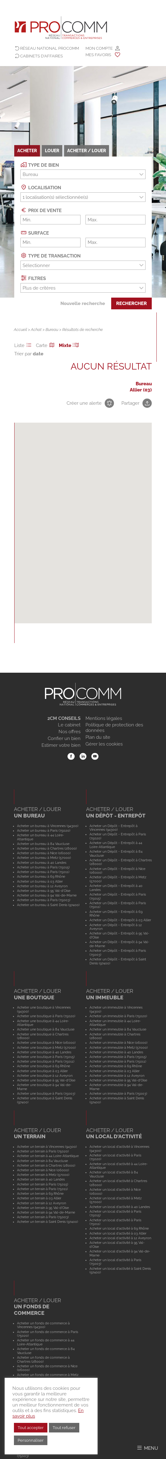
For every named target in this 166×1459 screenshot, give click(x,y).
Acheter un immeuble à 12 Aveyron (117, 1075)
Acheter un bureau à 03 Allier (40, 881)
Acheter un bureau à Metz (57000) (44, 857)
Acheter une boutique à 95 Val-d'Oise (46, 1080)
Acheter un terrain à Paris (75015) (42, 1184)
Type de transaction (50, 255)
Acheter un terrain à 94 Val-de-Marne (46, 1212)
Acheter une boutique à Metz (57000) (46, 1047)
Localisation (40, 187)
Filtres (33, 278)
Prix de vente (41, 210)
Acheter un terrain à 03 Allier (39, 1198)
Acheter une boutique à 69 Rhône (43, 1066)
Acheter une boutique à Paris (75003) (46, 1093)
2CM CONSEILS (64, 718)
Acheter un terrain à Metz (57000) (43, 1175)
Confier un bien (64, 738)
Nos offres (70, 731)
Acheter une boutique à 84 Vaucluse (45, 1029)
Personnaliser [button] (31, 1440)
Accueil (20, 329)
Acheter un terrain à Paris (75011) (42, 1189)
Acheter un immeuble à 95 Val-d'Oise (118, 1080)
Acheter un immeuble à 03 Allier (115, 1071)
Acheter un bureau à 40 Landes (41, 862)
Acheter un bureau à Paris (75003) (43, 900)
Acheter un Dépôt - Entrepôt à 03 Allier (120, 920)
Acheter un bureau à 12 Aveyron (42, 886)
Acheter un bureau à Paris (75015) (43, 867)
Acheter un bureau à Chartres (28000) (47, 848)
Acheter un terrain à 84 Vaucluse (42, 1161)
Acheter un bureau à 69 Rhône (41, 876)
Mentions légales (103, 718)
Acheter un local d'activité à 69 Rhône (119, 1228)
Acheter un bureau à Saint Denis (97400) (48, 905)
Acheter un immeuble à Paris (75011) (118, 1061)
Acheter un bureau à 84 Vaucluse (43, 844)
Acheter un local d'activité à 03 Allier (118, 1233)
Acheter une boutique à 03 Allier (42, 1071)
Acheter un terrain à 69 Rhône (40, 1193)
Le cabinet (69, 725)
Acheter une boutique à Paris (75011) (45, 1061)
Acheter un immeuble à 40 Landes (116, 1052)
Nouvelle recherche (82, 303)
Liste (23, 345)
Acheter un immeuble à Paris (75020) (118, 1016)
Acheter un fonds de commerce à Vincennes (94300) (43, 1325)
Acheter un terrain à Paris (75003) (43, 1217)
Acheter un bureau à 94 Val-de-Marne (46, 895)
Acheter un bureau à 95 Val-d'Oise (43, 891)
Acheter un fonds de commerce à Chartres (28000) (43, 1359)
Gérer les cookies (104, 744)
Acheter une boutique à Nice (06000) (46, 1042)
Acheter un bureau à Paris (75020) (43, 830)
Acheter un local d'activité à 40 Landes (120, 1207)
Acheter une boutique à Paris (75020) (46, 1016)
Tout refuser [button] (64, 1427)
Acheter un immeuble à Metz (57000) (119, 1047)
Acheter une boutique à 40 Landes (44, 1052)
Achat (36, 329)
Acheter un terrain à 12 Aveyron (41, 1203)
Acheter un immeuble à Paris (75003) (118, 1093)
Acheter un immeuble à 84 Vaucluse (118, 1029)
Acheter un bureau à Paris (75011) (43, 872)
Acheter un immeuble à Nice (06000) (118, 1042)
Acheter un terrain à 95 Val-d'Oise (43, 1208)
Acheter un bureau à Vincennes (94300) (47, 826)
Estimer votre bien (61, 745)
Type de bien (39, 164)
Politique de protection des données (114, 727)
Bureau (52, 329)
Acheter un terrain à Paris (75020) (43, 1151)
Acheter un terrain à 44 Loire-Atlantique (48, 1156)
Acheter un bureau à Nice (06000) (44, 853)
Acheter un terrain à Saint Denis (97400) (47, 1221)
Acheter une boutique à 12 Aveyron (44, 1075)
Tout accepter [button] (31, 1427)
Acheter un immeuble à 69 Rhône (116, 1066)
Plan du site (97, 737)
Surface (34, 232)
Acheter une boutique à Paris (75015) (46, 1057)
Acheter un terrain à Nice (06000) (43, 1170)
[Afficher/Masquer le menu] (147, 1447)
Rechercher (131, 303)
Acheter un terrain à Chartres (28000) (46, 1165)
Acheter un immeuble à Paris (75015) (118, 1057)
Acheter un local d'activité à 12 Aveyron (120, 1238)
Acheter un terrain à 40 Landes (41, 1179)
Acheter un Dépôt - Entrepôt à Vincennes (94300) (114, 828)
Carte (46, 345)
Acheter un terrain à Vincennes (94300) (47, 1146)
